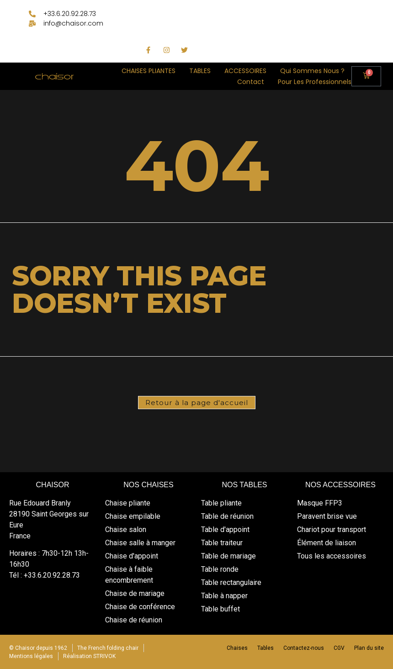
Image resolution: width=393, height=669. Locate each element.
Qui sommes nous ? (312, 70)
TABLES (200, 70)
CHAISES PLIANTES (148, 70)
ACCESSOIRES (245, 70)
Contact (250, 81)
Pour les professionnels (314, 81)
